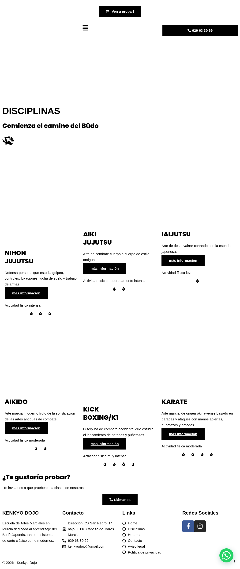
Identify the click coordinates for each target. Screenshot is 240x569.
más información (26, 294)
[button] (120, 29)
